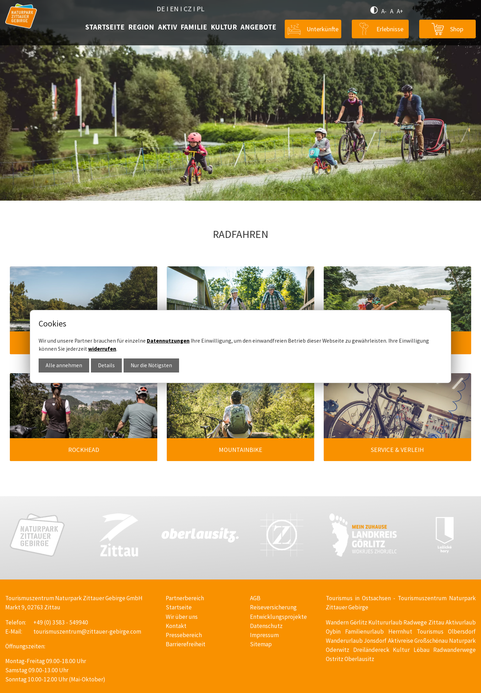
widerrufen (102, 348)
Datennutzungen (168, 340)
